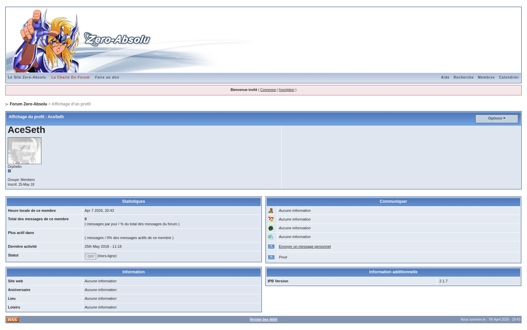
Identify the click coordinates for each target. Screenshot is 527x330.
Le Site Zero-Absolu (27, 77)
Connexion (268, 90)
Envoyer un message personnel (305, 246)
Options (495, 118)
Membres (486, 77)
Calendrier (509, 77)
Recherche (464, 77)
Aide (445, 77)
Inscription (286, 90)
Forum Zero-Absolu (28, 104)
